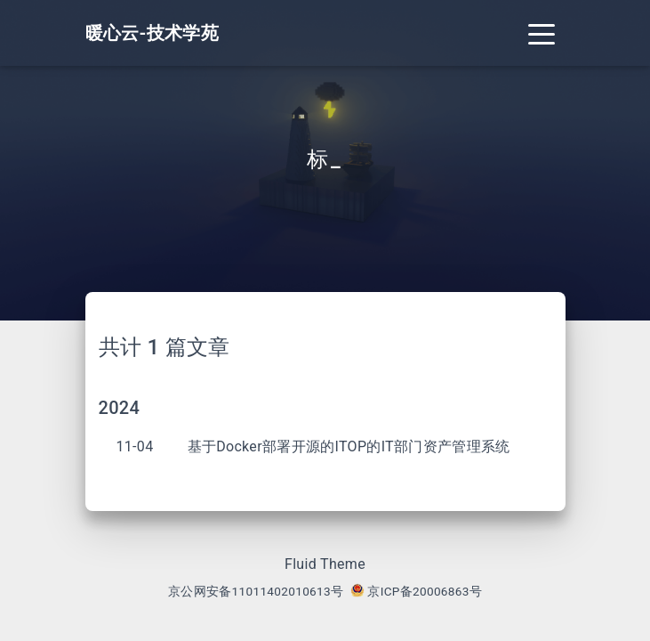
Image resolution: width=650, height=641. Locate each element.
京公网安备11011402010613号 (255, 591)
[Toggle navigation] (542, 32)
